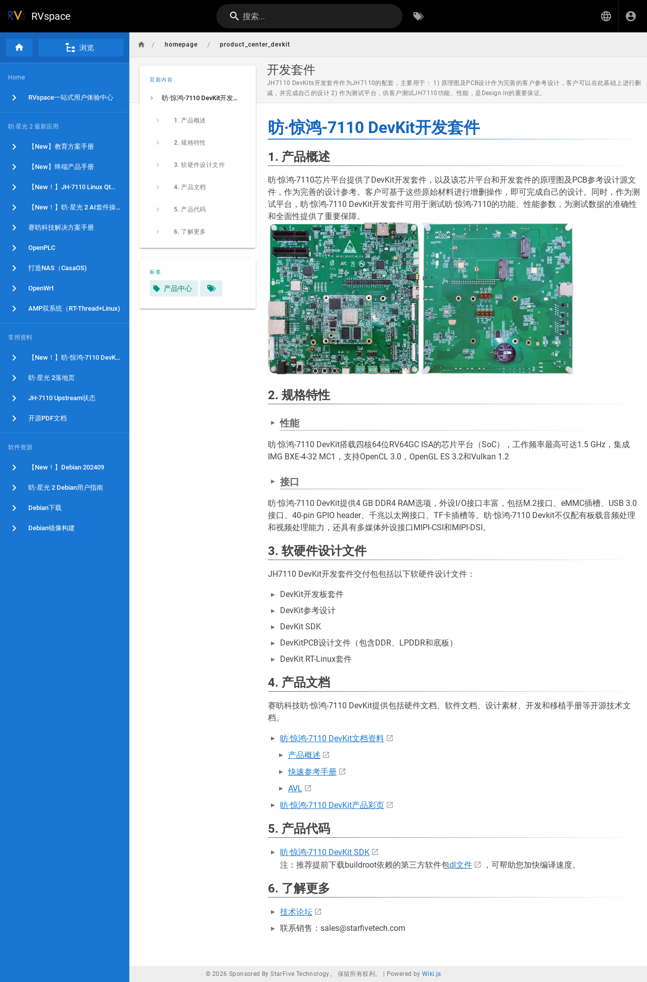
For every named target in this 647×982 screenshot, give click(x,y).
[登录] (631, 16)
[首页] (19, 47)
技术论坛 (296, 912)
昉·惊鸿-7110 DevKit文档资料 (332, 738)
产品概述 (304, 755)
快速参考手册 (312, 772)
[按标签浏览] (418, 16)
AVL (295, 788)
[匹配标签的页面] (211, 288)
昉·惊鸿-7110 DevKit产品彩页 (332, 805)
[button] (606, 16)
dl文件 (460, 865)
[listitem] (198, 98)
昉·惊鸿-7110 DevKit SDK (324, 852)
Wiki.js (431, 973)
